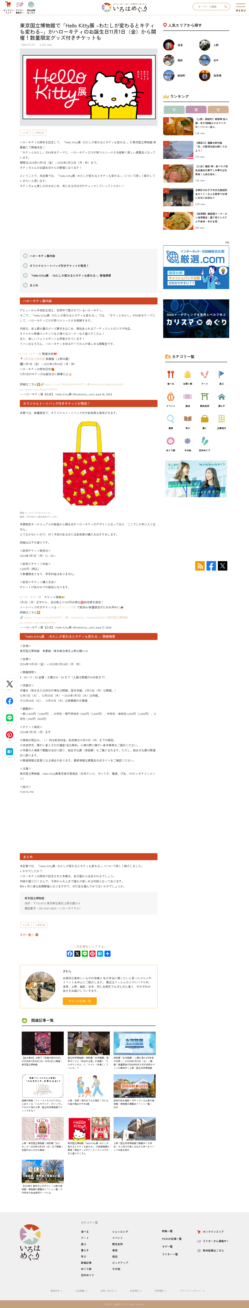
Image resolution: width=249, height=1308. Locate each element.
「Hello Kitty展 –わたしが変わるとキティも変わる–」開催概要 (70, 275)
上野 (26, 133)
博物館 (40, 133)
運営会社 (57, 1290)
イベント (117, 1238)
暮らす (85, 1250)
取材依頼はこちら (210, 1250)
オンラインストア (210, 1231)
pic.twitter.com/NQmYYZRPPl (39, 389)
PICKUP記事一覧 (172, 1239)
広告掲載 (81, 1290)
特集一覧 (167, 1231)
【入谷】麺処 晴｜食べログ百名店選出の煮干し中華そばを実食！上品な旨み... (211, 170)
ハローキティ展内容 (42, 256)
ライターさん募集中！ (212, 1241)
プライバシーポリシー (193, 1290)
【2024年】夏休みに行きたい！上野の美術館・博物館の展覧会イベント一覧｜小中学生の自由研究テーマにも (42, 1189)
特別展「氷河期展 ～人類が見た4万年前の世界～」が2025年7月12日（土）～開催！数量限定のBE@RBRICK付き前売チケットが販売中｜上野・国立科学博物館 (134, 1062)
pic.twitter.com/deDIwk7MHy (37, 622)
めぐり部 (86, 1269)
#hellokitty (97, 384)
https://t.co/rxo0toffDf (39, 617)
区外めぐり (87, 1275)
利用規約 (161, 1290)
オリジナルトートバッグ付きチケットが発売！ (59, 266)
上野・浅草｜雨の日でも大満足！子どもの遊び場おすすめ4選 (88, 1102)
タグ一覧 (167, 1246)
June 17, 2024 (103, 627)
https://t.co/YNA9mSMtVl (60, 384)
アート (85, 1238)
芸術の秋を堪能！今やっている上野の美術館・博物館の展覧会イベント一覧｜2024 (134, 1104)
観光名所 (117, 1244)
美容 (115, 1250)
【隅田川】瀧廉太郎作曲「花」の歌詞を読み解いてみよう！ (211, 146)
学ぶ (83, 1256)
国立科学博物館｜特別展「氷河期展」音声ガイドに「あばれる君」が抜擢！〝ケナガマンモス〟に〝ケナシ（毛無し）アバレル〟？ (88, 1062)
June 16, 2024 (103, 394)
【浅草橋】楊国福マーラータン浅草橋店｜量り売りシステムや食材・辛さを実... (211, 217)
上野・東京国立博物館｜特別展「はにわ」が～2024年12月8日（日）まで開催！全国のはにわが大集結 (42, 1146)
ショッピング (120, 1231)
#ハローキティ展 (30, 354)
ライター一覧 (170, 1254)
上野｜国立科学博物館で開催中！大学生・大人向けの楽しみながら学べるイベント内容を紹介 (134, 1146)
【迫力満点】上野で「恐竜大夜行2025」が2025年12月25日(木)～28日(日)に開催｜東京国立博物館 (42, 1061)
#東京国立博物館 (34, 359)
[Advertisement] (89, 217)
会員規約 (136, 1290)
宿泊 (115, 1256)
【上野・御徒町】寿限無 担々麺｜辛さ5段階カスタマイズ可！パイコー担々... (211, 123)
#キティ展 (83, 384)
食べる (85, 1231)
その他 (116, 1269)
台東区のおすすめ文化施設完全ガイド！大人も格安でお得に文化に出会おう (211, 194)
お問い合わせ (109, 1290)
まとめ (34, 285)
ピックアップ (120, 1263)
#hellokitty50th (114, 384)
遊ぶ (83, 1244)
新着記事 (86, 1263)
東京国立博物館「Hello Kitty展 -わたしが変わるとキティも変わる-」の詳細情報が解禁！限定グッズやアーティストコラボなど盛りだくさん (88, 1148)
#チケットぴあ (66, 607)
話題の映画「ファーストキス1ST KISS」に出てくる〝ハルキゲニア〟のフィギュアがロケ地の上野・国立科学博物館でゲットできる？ (42, 1105)
